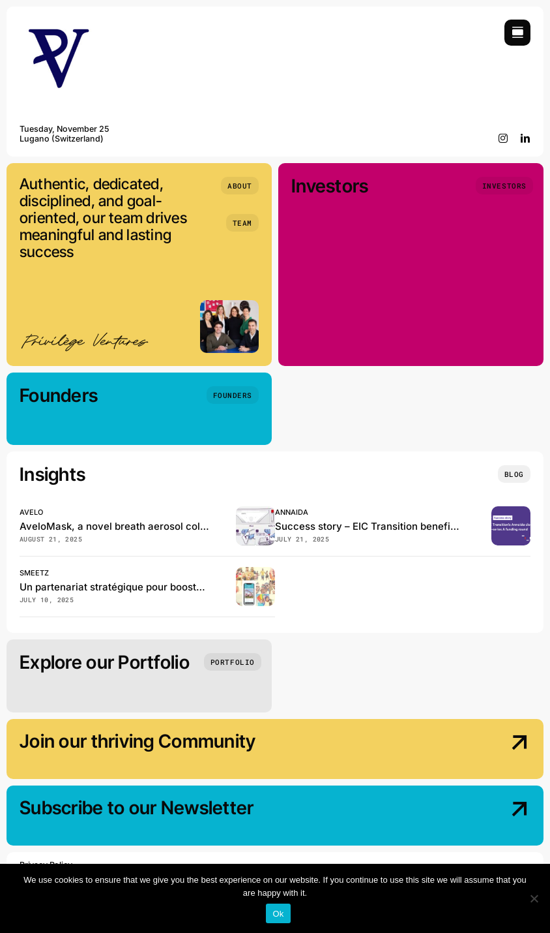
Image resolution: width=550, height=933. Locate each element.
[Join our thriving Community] (469, 750)
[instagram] (503, 138)
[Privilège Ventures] (59, 25)
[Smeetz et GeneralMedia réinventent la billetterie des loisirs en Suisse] (255, 572)
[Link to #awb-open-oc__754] (517, 33)
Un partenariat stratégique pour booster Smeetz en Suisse (156, 587)
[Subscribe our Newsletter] (469, 817)
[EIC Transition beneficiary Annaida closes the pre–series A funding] (510, 512)
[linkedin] (525, 138)
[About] (240, 185)
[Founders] (233, 395)
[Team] (242, 223)
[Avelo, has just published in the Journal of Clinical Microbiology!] (255, 512)
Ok (277, 914)
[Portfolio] (232, 662)
